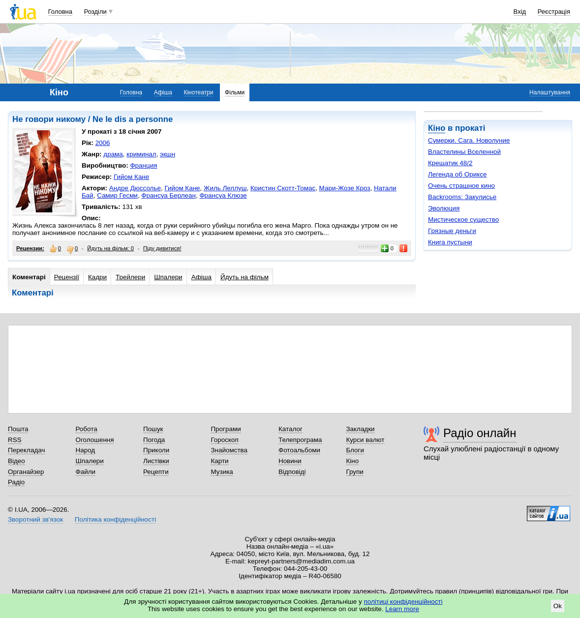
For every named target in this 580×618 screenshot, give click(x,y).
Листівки (156, 461)
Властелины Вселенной (464, 151)
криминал (141, 154)
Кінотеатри (198, 92)
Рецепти (156, 471)
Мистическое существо (463, 219)
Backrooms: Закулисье (462, 197)
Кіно (436, 128)
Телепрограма (300, 439)
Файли (85, 471)
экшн (167, 154)
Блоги (355, 450)
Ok (557, 606)
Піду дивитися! (162, 248)
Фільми (234, 92)
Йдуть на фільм (244, 277)
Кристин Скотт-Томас (282, 188)
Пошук (153, 429)
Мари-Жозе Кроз (344, 188)
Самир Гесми (117, 195)
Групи (354, 471)
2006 (102, 143)
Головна (60, 11)
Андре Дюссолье (135, 188)
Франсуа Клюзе (222, 195)
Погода (154, 439)
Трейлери (130, 277)
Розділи (95, 11)
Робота (86, 429)
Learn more (402, 609)
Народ (85, 450)
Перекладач (26, 450)
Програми (226, 429)
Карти (219, 461)
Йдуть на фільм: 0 (110, 248)
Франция (143, 165)
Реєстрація (554, 11)
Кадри (97, 277)
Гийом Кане (131, 176)
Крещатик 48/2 (450, 163)
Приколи (156, 450)
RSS (15, 439)
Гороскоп (224, 439)
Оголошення (94, 439)
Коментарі (29, 277)
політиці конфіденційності (403, 601)
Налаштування (549, 92)
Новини (290, 461)
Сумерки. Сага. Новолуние (469, 140)
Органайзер (26, 471)
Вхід (520, 11)
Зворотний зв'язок (35, 519)
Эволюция (443, 208)
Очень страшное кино (461, 185)
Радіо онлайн (480, 433)
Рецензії (66, 277)
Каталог (290, 429)
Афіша (163, 92)
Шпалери (168, 277)
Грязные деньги (452, 231)
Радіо (16, 482)
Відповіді (292, 471)
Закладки (360, 429)
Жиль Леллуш (225, 188)
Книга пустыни (450, 242)
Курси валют (365, 439)
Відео (16, 461)
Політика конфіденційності (115, 519)
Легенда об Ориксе (457, 174)
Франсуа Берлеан (168, 195)
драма (113, 154)
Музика (222, 471)
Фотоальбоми (299, 450)
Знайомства (229, 450)
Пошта (18, 429)
